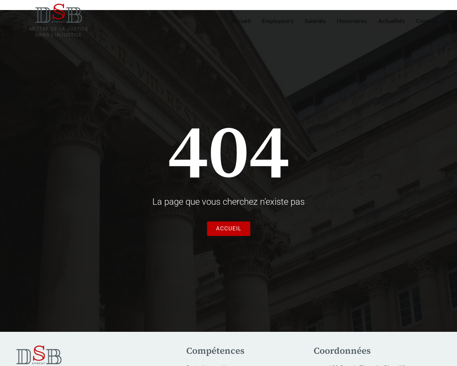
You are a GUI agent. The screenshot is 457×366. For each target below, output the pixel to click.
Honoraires (352, 20)
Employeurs (277, 20)
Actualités (391, 20)
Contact (426, 20)
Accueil (241, 20)
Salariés (315, 20)
